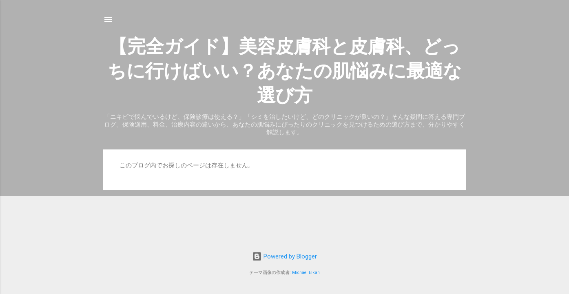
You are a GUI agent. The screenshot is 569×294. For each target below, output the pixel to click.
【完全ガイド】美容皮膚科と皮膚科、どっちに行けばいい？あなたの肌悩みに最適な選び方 (285, 71)
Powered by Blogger (284, 256)
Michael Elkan (306, 272)
